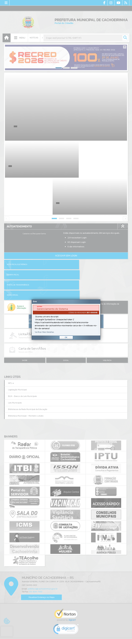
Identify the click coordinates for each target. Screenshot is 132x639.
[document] (66, 319)
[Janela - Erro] (66, 319)
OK (66, 337)
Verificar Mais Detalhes (44, 332)
